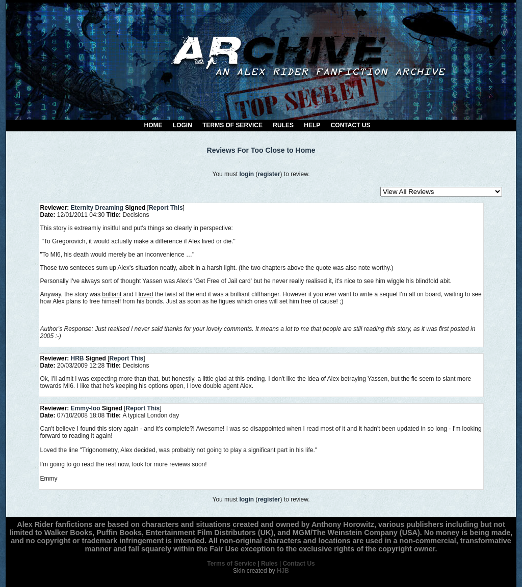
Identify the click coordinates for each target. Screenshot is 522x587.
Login (182, 125)
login (246, 174)
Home (153, 125)
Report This (166, 207)
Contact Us (351, 125)
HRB (77, 358)
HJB (283, 570)
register (268, 174)
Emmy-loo (85, 408)
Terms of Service (232, 125)
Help (312, 125)
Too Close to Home (283, 150)
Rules (283, 125)
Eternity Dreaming (97, 207)
